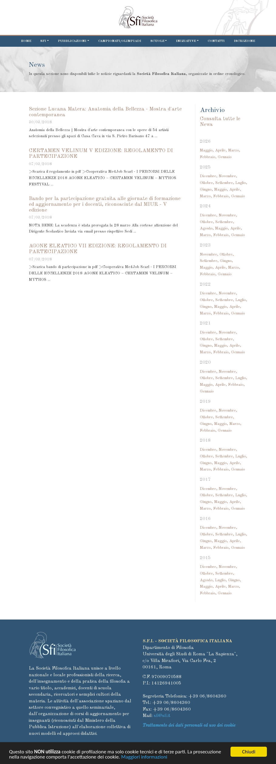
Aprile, (221, 150)
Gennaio (225, 157)
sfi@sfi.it (162, 716)
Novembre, (228, 176)
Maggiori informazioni (144, 758)
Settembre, (224, 183)
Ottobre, (207, 183)
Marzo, (234, 150)
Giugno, (206, 190)
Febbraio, (208, 157)
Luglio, (241, 183)
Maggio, (207, 150)
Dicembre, (208, 176)
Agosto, (207, 228)
